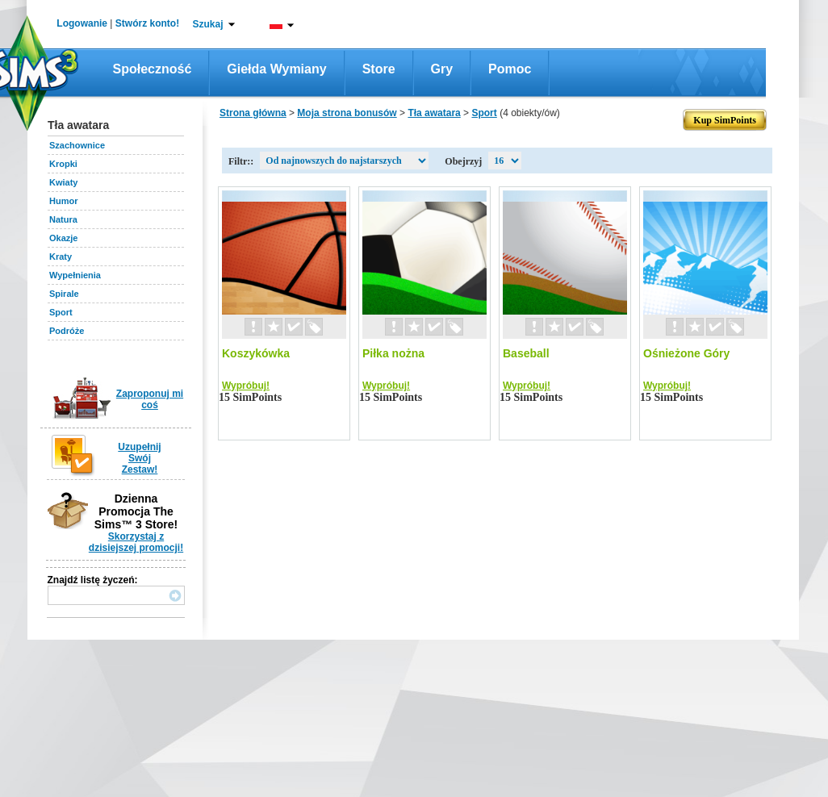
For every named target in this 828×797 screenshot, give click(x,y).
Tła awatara (434, 113)
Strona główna (253, 113)
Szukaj (207, 24)
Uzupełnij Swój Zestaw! (139, 458)
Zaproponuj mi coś (149, 399)
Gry (442, 69)
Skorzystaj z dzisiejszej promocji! (136, 542)
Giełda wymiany (276, 69)
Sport (61, 312)
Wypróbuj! (246, 385)
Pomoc (509, 69)
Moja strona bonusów (346, 113)
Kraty (60, 256)
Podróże (66, 331)
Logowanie (81, 23)
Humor (63, 201)
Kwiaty (63, 182)
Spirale (64, 293)
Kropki (63, 164)
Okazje (63, 238)
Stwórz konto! (147, 23)
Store (378, 69)
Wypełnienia (75, 275)
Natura (63, 219)
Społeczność (152, 69)
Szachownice (77, 145)
